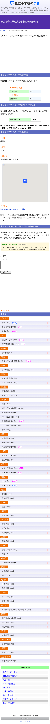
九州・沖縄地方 (9, 697)
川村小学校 (9, 483)
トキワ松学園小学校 (10, 380)
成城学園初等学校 (9, 414)
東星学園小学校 (8, 637)
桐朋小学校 (6, 577)
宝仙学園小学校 (8, 462)
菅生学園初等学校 (9, 663)
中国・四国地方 (9, 693)
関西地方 (6, 689)
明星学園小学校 (8, 543)
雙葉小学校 (9, 333)
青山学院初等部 (8, 440)
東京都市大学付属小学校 (11, 427)
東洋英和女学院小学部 (13, 346)
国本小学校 (6, 406)
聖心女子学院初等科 (13, 342)
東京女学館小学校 (12, 449)
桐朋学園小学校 (8, 629)
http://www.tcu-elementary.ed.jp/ (12, 209)
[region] (25, 56)
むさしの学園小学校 (10, 551)
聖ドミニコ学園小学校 (10, 419)
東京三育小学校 (8, 517)
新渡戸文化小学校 (9, 457)
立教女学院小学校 (12, 474)
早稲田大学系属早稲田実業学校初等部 (16, 611)
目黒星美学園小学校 (10, 384)
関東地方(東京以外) (10, 678)
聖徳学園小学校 (8, 526)
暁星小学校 (9, 324)
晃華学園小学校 (8, 573)
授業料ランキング (10, 701)
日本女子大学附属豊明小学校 (16, 363)
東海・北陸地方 (9, 685)
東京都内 (2, 30)
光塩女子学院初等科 (13, 470)
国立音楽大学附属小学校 (11, 620)
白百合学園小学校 (12, 329)
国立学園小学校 (8, 624)
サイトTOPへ (25, 720)
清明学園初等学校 (9, 393)
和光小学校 (6, 431)
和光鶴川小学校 (8, 590)
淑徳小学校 (6, 509)
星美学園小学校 (8, 500)
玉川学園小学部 (8, 586)
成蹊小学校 (6, 530)
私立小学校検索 (9, 704)
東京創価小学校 (8, 603)
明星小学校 (6, 556)
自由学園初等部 (8, 646)
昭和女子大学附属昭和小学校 (13, 410)
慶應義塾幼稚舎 (8, 444)
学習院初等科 (7, 354)
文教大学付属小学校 (10, 397)
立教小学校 (9, 487)
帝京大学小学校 (8, 654)
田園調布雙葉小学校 (13, 423)
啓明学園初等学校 (9, 564)
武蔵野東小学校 (8, 534)
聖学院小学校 (7, 496)
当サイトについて (25, 723)
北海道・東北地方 (10, 674)
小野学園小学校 (8, 371)
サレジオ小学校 (8, 599)
